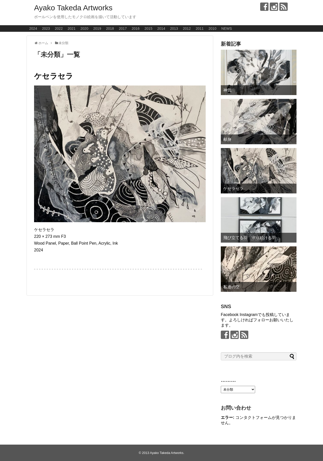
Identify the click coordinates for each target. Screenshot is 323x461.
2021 (71, 28)
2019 (97, 28)
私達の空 (231, 287)
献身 (227, 139)
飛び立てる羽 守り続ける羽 (249, 238)
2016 (136, 28)
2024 (33, 28)
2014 (161, 28)
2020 (84, 28)
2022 (59, 28)
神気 (227, 90)
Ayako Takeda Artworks (73, 8)
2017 (123, 28)
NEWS (226, 28)
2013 (174, 28)
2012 (187, 28)
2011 (200, 28)
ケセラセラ (53, 76)
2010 (212, 28)
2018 (110, 28)
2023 (46, 28)
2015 (148, 28)
